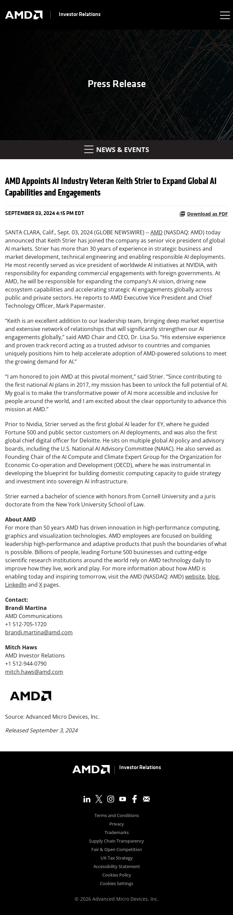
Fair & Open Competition (116, 849)
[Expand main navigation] (224, 14)
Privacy (116, 824)
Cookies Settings (116, 883)
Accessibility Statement (116, 866)
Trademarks (117, 832)
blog (213, 576)
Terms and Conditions (116, 815)
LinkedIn (15, 584)
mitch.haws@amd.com (34, 672)
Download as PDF (203, 214)
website (195, 576)
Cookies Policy (116, 875)
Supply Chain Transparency (116, 841)
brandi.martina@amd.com (39, 632)
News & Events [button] (116, 149)
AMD (156, 232)
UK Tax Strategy (117, 858)
